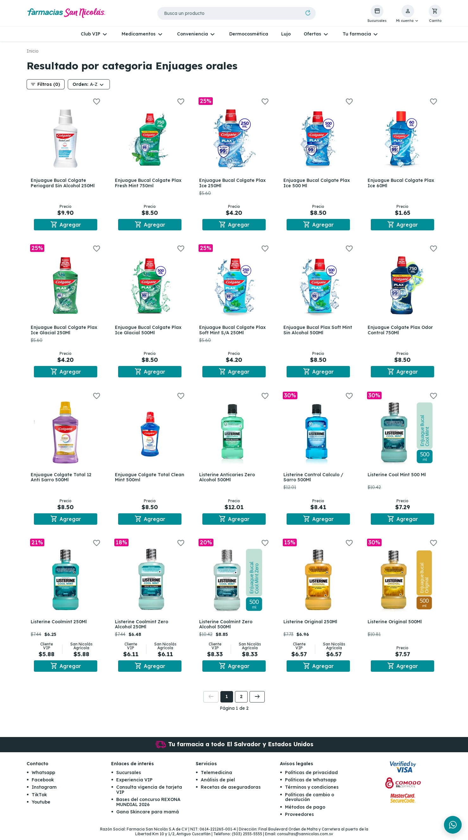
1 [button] (226, 700)
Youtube (41, 806)
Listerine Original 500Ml (396, 624)
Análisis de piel (218, 783)
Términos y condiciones (311, 791)
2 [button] (241, 700)
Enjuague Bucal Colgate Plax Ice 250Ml (233, 183)
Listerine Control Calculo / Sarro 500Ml (314, 478)
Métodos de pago (305, 810)
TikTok (39, 798)
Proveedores (299, 818)
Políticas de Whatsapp (310, 783)
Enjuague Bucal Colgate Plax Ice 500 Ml (317, 183)
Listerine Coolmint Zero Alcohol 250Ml (142, 626)
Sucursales (128, 776)
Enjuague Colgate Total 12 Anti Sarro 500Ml (62, 478)
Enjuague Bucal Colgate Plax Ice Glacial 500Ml (149, 331)
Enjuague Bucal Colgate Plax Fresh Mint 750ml (149, 183)
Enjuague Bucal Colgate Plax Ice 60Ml (402, 183)
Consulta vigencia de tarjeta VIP (149, 793)
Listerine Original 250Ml (311, 624)
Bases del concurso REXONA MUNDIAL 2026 (148, 805)
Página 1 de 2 (234, 712)
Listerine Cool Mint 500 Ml (398, 476)
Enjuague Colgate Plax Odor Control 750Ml (401, 331)
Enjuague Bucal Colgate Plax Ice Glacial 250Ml (65, 331)
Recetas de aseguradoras (231, 791)
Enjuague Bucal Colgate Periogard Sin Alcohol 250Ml (64, 183)
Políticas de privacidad (311, 776)
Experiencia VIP (134, 783)
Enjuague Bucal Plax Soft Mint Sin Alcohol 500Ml (313, 331)
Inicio (33, 51)
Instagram (44, 791)
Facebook (43, 783)
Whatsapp (43, 776)
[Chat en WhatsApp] (453, 825)
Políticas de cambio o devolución (309, 800)
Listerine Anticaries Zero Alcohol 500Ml (228, 478)
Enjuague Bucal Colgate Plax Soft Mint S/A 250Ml (233, 331)
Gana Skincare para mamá (147, 815)
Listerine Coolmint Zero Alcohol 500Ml (226, 626)
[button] (407, 14)
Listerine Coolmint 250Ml (60, 624)
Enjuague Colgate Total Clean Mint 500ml (143, 478)
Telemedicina (216, 776)
